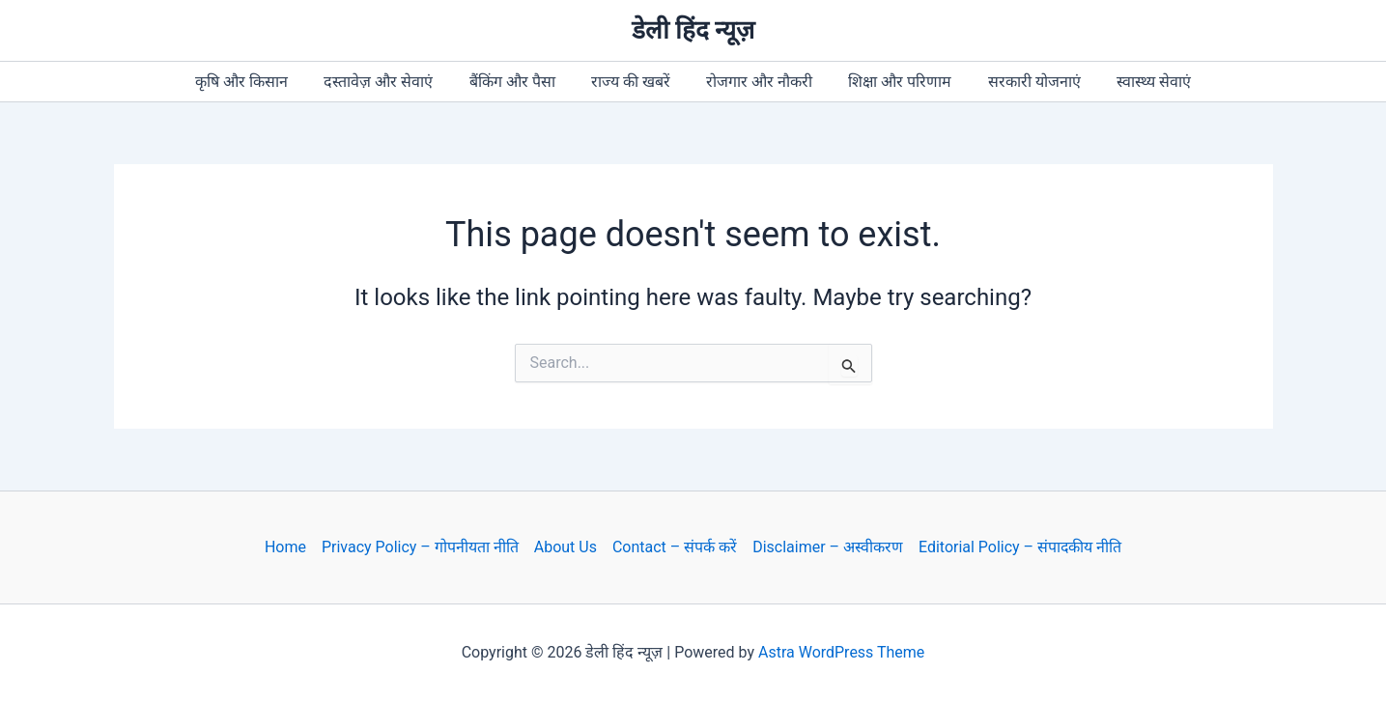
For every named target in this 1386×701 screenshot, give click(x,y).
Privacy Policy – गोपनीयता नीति (419, 547)
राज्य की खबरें (633, 81)
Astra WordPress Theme (841, 652)
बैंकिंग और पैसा (520, 81)
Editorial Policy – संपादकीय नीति (1020, 547)
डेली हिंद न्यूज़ (693, 29)
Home (284, 547)
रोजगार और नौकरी (756, 81)
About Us (564, 547)
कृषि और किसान (259, 81)
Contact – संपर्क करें (673, 547)
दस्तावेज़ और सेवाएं (391, 81)
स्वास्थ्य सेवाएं (1135, 81)
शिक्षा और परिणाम (892, 81)
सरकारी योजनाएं (1021, 81)
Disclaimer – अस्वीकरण (827, 547)
